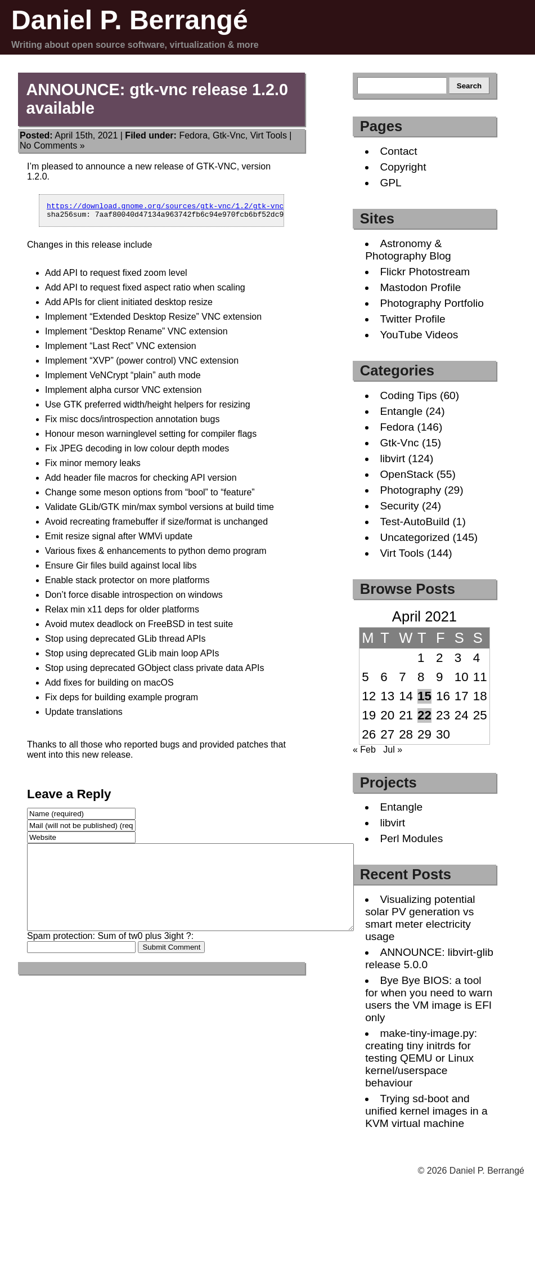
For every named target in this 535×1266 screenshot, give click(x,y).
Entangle (401, 411)
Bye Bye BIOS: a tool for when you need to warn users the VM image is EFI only (428, 998)
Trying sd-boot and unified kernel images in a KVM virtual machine (426, 1111)
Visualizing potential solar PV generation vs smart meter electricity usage (420, 917)
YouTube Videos (419, 335)
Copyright (403, 167)
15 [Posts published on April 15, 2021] (424, 696)
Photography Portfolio (432, 303)
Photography (410, 490)
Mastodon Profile (420, 287)
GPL (390, 183)
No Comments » (52, 145)
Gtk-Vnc (229, 135)
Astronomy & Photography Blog (408, 250)
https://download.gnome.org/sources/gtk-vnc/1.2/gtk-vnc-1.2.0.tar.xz (194, 207)
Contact (398, 151)
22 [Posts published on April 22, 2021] (424, 715)
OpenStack (406, 474)
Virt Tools (268, 135)
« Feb (364, 749)
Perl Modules (411, 838)
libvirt (392, 458)
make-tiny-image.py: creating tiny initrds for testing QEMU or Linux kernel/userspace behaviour (421, 1058)
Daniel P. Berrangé (129, 20)
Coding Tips (408, 395)
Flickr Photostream (425, 272)
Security (399, 506)
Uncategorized (414, 537)
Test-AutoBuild (414, 521)
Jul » (392, 749)
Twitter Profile (412, 319)
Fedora (193, 135)
